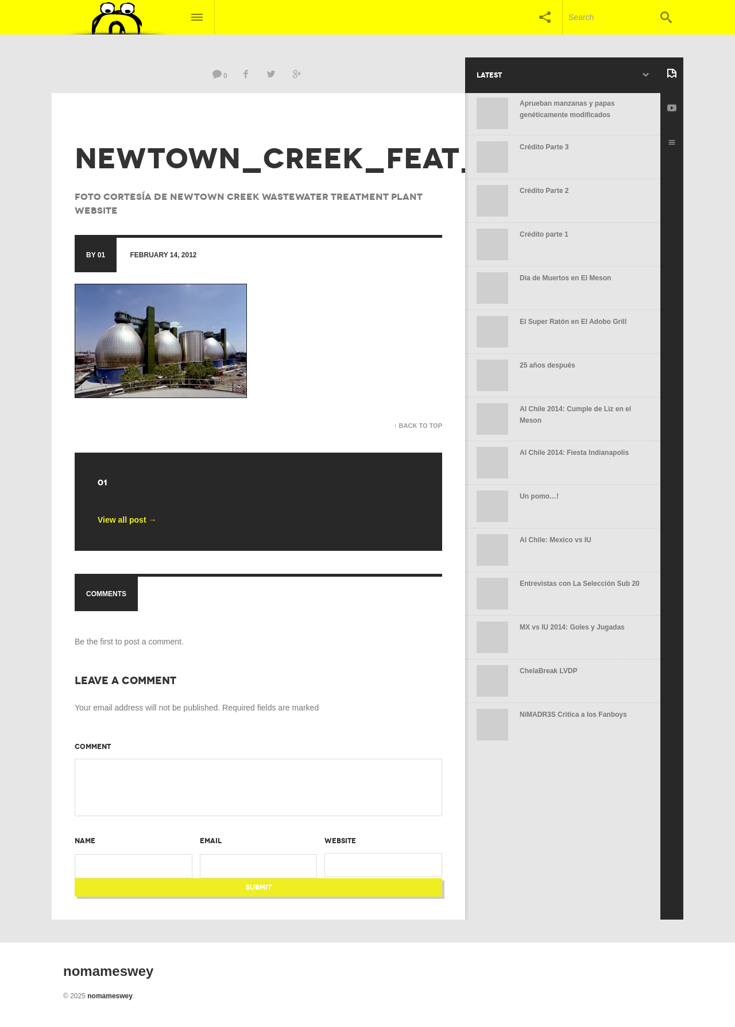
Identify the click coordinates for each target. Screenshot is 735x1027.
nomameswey (110, 996)
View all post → (127, 519)
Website (340, 840)
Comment (93, 746)
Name (85, 840)
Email (211, 840)
